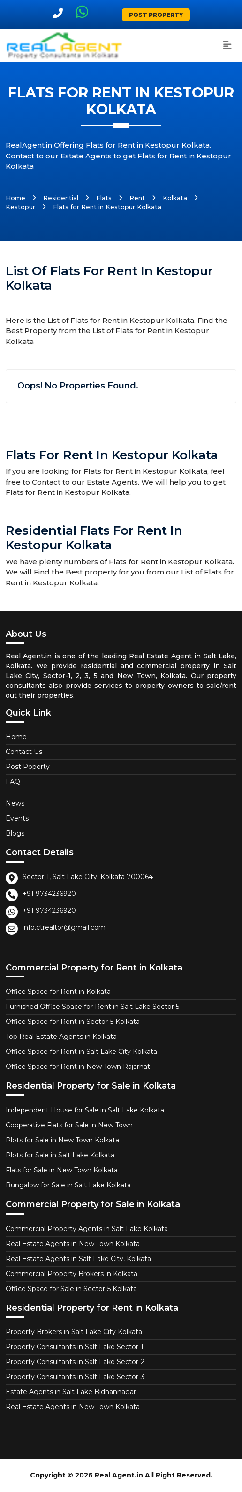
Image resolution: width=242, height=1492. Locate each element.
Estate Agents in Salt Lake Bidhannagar (71, 1392)
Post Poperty (28, 766)
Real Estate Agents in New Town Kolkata (73, 1243)
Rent (137, 197)
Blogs (15, 833)
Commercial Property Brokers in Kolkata (71, 1273)
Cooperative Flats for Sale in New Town (69, 1125)
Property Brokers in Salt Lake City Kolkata (74, 1332)
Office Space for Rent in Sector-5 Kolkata (73, 1021)
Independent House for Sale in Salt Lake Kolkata (85, 1110)
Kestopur (20, 206)
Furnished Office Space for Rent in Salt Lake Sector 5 (92, 1006)
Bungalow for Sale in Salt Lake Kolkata (68, 1185)
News (15, 803)
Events (17, 818)
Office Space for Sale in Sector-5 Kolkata (71, 1288)
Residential (60, 197)
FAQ (13, 781)
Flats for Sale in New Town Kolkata (62, 1170)
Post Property (156, 14)
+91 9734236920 (49, 893)
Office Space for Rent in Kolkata (58, 991)
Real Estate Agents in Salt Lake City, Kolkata (78, 1258)
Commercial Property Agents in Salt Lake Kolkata (87, 1228)
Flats (104, 197)
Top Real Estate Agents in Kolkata (61, 1036)
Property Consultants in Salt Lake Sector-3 (75, 1377)
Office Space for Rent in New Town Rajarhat (78, 1066)
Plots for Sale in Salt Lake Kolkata (60, 1155)
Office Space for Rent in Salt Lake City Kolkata (81, 1051)
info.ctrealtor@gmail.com (64, 927)
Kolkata (175, 197)
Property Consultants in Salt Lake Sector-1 (75, 1347)
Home (15, 197)
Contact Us (24, 751)
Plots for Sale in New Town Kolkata (62, 1140)
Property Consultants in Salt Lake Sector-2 (75, 1362)
